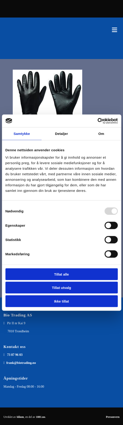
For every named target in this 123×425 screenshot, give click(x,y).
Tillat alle (61, 274)
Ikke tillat (61, 301)
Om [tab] (101, 134)
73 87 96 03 (15, 355)
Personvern (113, 417)
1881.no (40, 417)
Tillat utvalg (61, 288)
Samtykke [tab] (21, 134)
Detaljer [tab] (61, 134)
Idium (20, 417)
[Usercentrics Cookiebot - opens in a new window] (97, 121)
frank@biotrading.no (21, 363)
